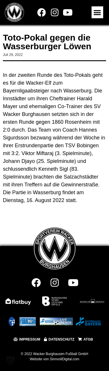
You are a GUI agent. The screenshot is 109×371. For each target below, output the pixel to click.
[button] (97, 12)
